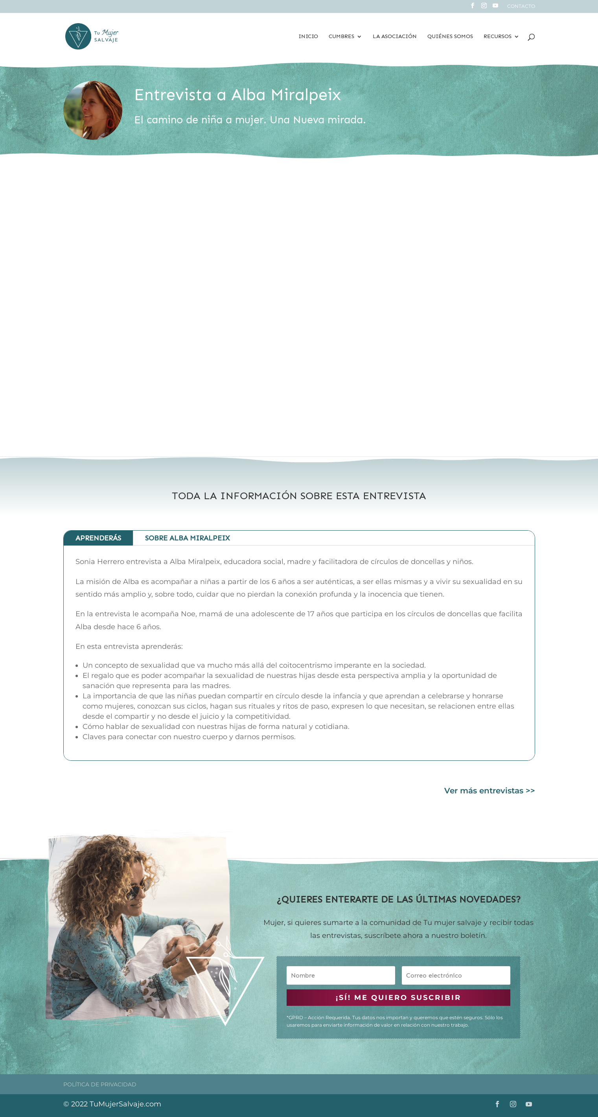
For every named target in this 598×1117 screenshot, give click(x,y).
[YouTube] (495, 8)
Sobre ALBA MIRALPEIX (187, 538)
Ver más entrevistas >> (489, 790)
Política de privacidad (99, 1084)
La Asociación (395, 37)
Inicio (308, 37)
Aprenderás (98, 538)
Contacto (521, 6)
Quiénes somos (450, 37)
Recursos (498, 37)
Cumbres (341, 37)
